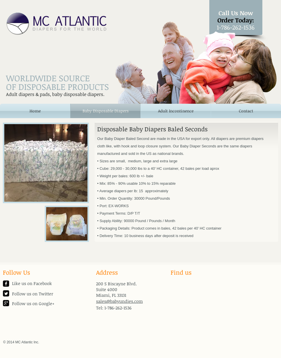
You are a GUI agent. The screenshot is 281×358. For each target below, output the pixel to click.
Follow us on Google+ (33, 303)
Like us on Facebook (32, 283)
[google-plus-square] (6, 303)
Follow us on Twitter (32, 294)
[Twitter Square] (6, 293)
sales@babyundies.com (119, 301)
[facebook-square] (6, 283)
